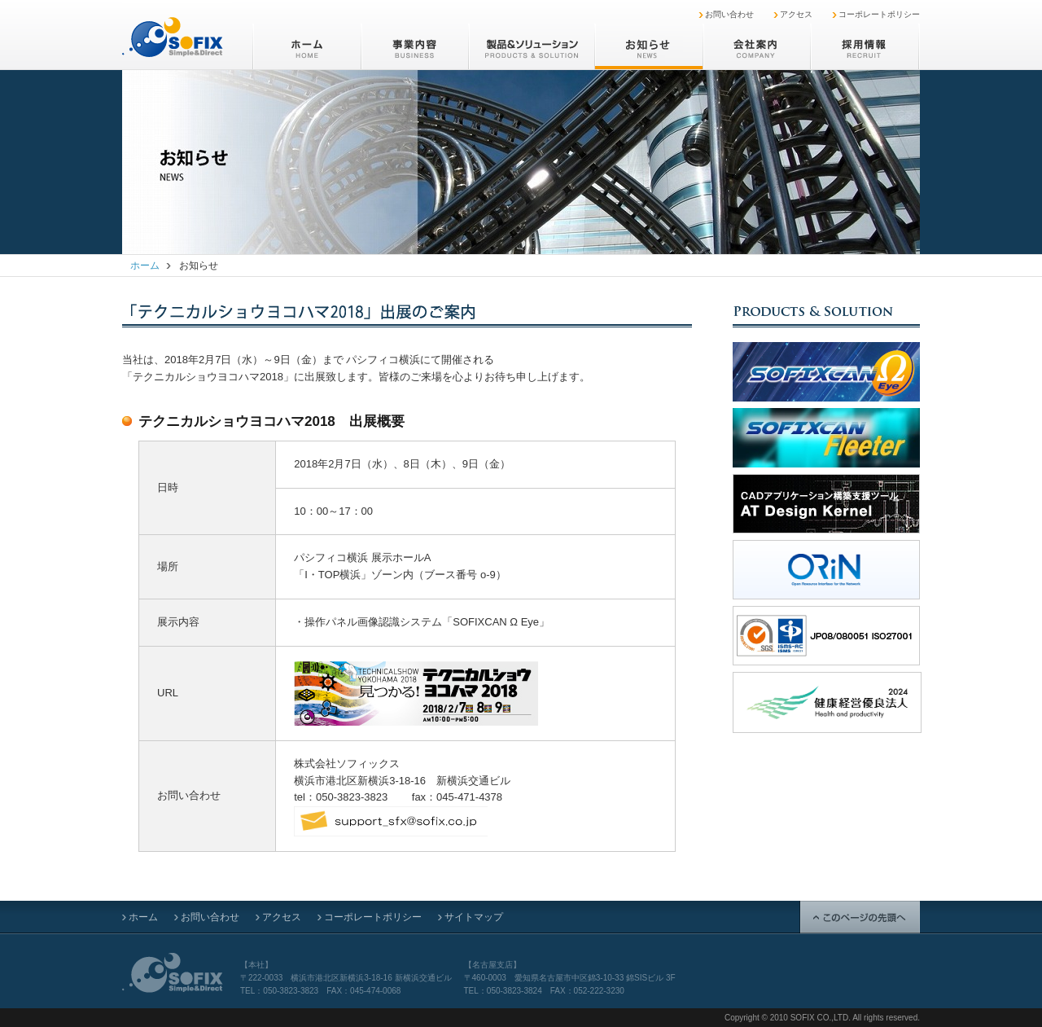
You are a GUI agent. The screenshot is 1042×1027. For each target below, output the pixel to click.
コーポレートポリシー (879, 14)
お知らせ (648, 46)
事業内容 (414, 46)
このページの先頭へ (859, 917)
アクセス (796, 14)
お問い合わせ (729, 14)
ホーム (306, 46)
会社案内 (756, 46)
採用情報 (865, 46)
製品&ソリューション (531, 46)
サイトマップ (473, 917)
